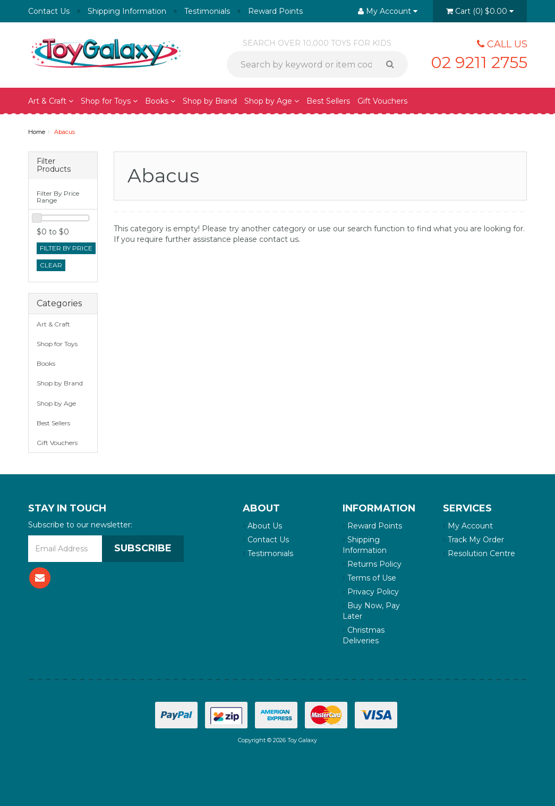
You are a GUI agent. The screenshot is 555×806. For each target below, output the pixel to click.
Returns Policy (372, 564)
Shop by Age (271, 101)
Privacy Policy (371, 592)
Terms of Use (369, 578)
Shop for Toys (109, 101)
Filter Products (54, 165)
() (480, 11)
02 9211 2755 (479, 62)
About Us (262, 526)
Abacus (64, 132)
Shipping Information (127, 11)
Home (36, 132)
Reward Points (275, 11)
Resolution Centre (479, 553)
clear (51, 265)
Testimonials (207, 11)
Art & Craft (50, 101)
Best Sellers (328, 101)
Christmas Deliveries (364, 635)
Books (160, 101)
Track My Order (473, 539)
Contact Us (49, 11)
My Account (468, 526)
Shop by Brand (210, 101)
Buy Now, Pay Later (371, 611)
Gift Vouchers (382, 101)
